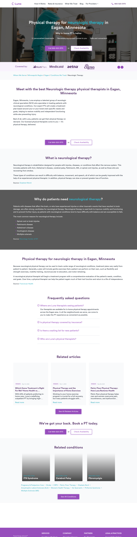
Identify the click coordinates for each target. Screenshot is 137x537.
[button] (118, 67)
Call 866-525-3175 (55, 48)
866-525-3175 (119, 4)
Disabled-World (25, 183)
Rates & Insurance (55, 4)
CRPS (56, 485)
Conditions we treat (58, 75)
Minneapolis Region (35, 75)
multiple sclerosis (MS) (30, 491)
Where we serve (19, 75)
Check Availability (81, 48)
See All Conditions (68, 497)
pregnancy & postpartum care (33, 485)
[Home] (16, 3)
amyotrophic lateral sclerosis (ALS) (35, 488)
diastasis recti (84, 485)
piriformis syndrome (93, 488)
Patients (18, 384)
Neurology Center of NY (29, 239)
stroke (49, 485)
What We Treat (71, 4)
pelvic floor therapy (68, 485)
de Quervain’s (78, 488)
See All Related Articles (68, 411)
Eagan (46, 75)
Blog (81, 4)
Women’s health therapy (61, 488)
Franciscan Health (26, 284)
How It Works (40, 4)
